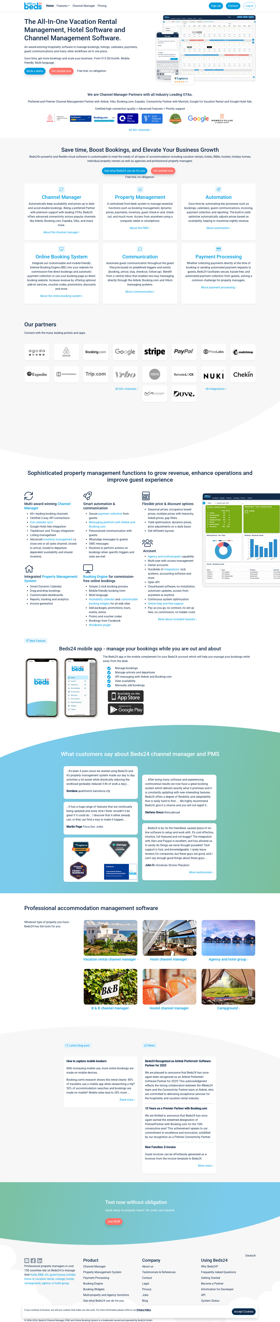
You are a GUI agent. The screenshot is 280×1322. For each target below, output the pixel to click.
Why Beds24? (209, 1266)
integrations (171, 569)
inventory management (57, 539)
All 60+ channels (140, 130)
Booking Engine (96, 576)
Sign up (216, 5)
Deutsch (250, 1255)
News (151, 1045)
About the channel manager (61, 232)
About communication (140, 291)
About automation (218, 228)
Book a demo (35, 71)
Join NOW (114, 1221)
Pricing (102, 5)
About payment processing (218, 287)
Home (50, 5)
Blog (145, 1300)
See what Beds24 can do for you (124, 170)
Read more (127, 1099)
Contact (233, 5)
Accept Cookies (243, 1311)
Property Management (140, 197)
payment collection (110, 513)
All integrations (216, 389)
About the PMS (140, 228)
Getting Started (210, 1278)
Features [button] (62, 5)
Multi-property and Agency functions (106, 1295)
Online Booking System (62, 257)
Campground (228, 1008)
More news (206, 1165)
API (203, 1295)
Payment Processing (219, 257)
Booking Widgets (93, 1289)
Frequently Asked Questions (218, 1272)
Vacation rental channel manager (110, 959)
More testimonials (201, 872)
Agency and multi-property (165, 556)
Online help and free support (165, 603)
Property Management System (102, 1272)
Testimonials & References (159, 1272)
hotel (34, 1274)
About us (147, 1266)
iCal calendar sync (41, 522)
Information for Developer (217, 1289)
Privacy (146, 1289)
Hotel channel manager (169, 959)
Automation (219, 197)
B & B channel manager (110, 1008)
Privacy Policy (143, 1310)
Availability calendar (101, 599)
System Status (210, 1300)
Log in (249, 5)
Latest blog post (79, 1045)
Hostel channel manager (169, 1008)
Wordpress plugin (100, 625)
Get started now (61, 71)
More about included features (177, 619)
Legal (145, 1283)
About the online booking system (61, 296)
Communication (140, 257)
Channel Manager (83, 5)
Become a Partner (212, 1283)
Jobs (145, 1295)
